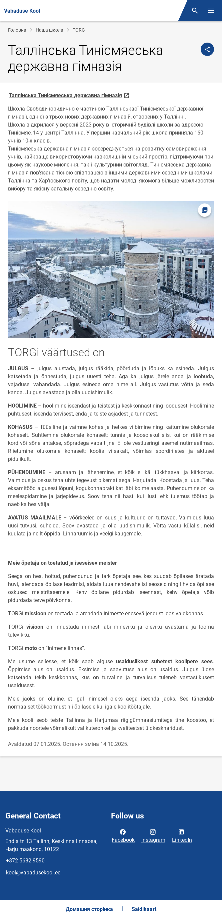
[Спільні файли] (207, 49)
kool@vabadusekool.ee (33, 872)
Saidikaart (144, 909)
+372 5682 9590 (25, 860)
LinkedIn (182, 835)
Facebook (123, 835)
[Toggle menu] (211, 11)
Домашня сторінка (89, 909)
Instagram (153, 835)
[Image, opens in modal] (111, 269)
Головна (17, 30)
